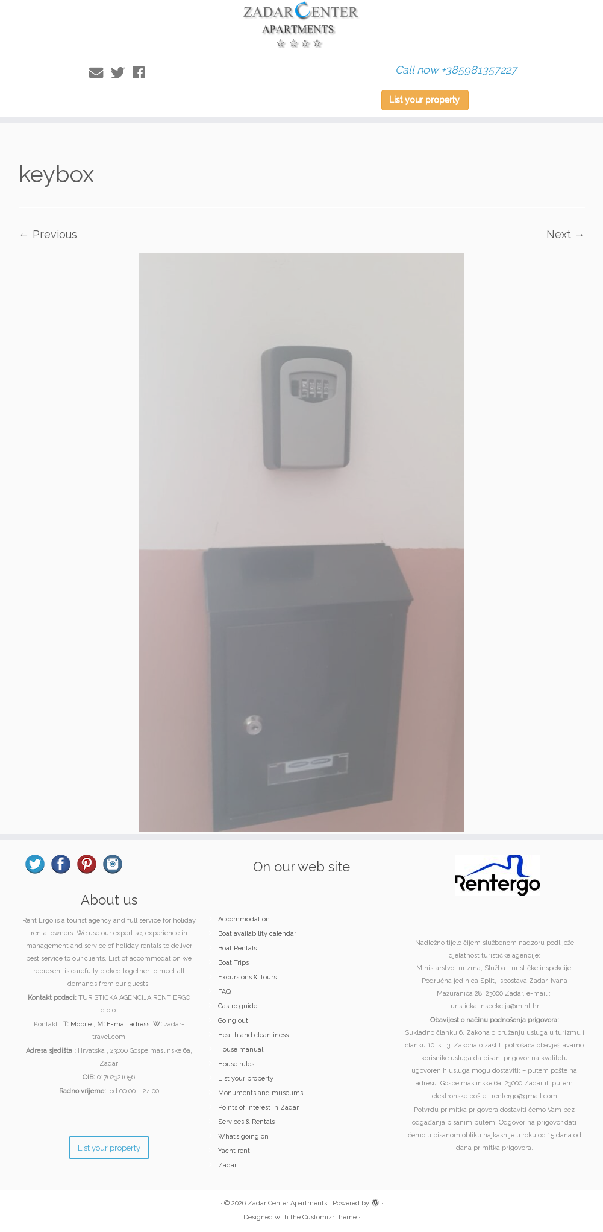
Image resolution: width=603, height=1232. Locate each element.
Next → (565, 234)
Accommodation (244, 919)
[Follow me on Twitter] (122, 73)
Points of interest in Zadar (258, 1107)
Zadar (227, 1165)
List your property (424, 99)
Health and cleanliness (253, 1035)
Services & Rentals (246, 1122)
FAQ (224, 992)
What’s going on (243, 1136)
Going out (233, 1021)
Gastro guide (237, 1006)
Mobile (81, 1024)
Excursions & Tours (247, 977)
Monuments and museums (260, 1093)
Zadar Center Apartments (287, 1203)
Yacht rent (234, 1151)
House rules (236, 1064)
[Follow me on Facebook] (142, 73)
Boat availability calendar (257, 934)
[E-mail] (100, 73)
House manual (240, 1050)
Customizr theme (329, 1217)
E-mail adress (128, 1024)
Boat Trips (233, 963)
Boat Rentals (237, 948)
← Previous (48, 234)
